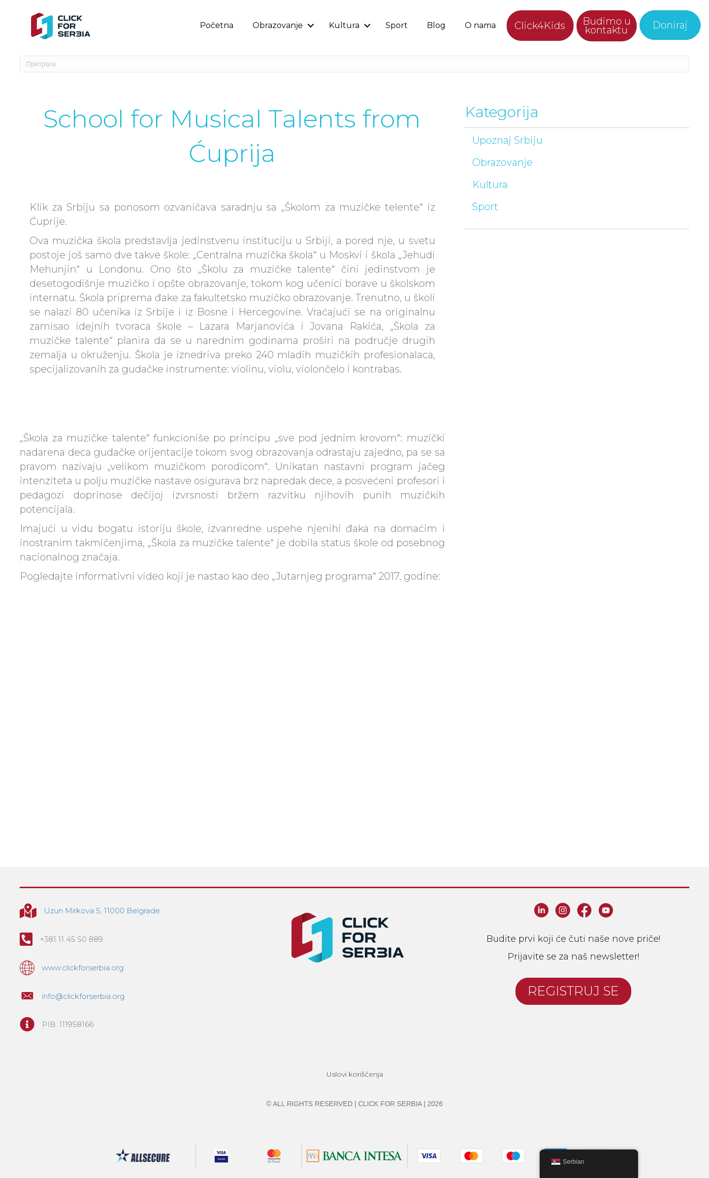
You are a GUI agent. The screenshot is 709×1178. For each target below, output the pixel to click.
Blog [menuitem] (436, 25)
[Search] (354, 64)
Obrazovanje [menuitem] (278, 25)
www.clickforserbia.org (83, 967)
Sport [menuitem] (397, 25)
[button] (311, 25)
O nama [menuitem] (480, 25)
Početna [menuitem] (216, 25)
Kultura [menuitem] (344, 25)
